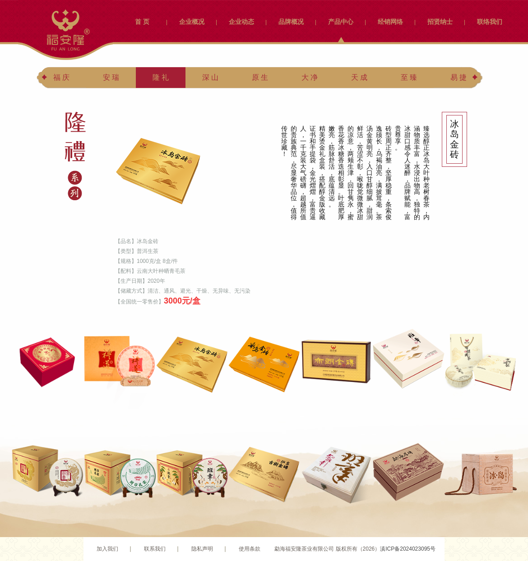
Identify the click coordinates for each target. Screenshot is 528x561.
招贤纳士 (440, 21)
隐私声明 (202, 549)
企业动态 (241, 21)
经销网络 (390, 21)
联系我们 (155, 549)
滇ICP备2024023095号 (407, 549)
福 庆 (61, 77)
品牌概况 (291, 21)
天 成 (359, 77)
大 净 (309, 77)
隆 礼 (161, 77)
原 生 (260, 77)
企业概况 (191, 21)
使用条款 (249, 549)
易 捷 (458, 77)
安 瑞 (111, 77)
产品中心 (340, 21)
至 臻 (409, 77)
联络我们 (489, 21)
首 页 (142, 21)
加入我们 (107, 549)
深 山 (210, 77)
